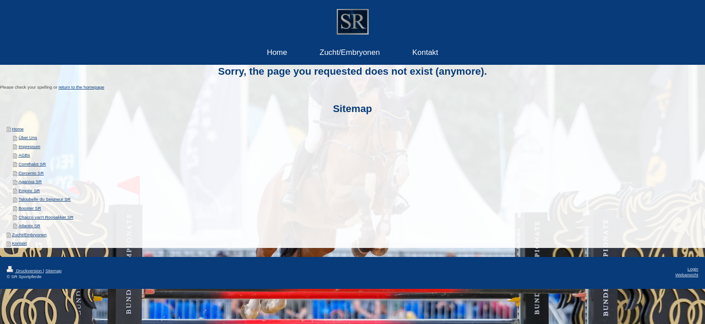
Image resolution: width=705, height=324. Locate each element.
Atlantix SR (29, 225)
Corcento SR (31, 173)
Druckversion (25, 270)
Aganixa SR (30, 181)
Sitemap (53, 270)
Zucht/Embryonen (29, 234)
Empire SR (29, 190)
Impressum (29, 146)
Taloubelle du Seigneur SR (44, 199)
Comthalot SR (32, 164)
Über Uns (27, 137)
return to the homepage (81, 87)
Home (17, 128)
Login (692, 268)
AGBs (24, 155)
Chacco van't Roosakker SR (45, 217)
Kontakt (19, 243)
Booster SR (29, 208)
